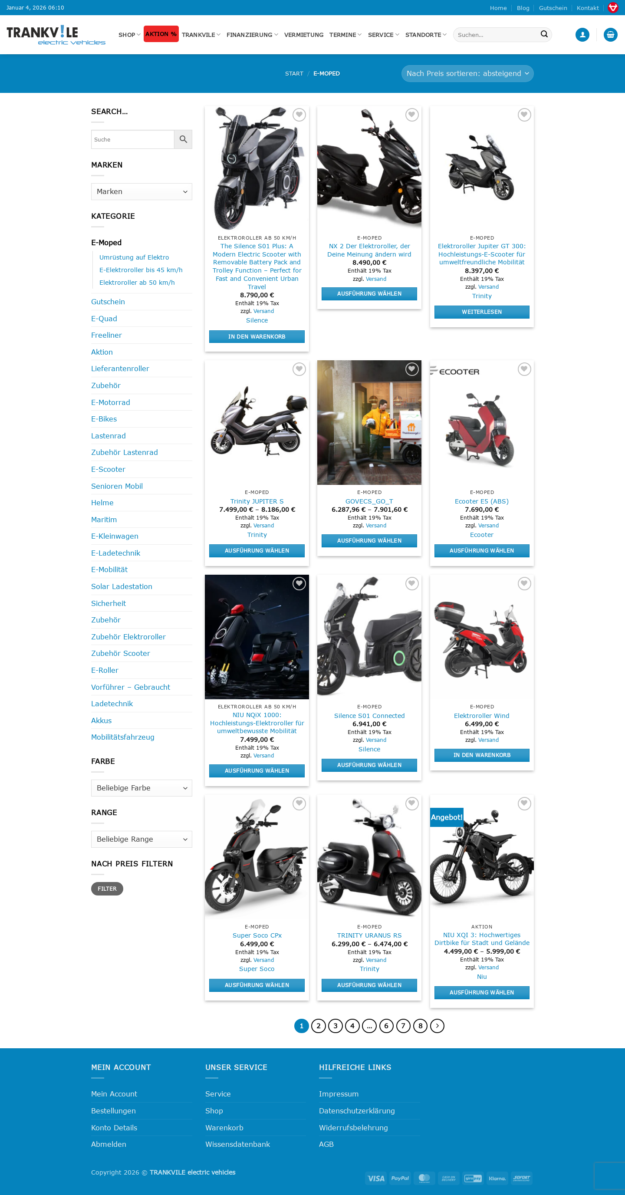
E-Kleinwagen (114, 536)
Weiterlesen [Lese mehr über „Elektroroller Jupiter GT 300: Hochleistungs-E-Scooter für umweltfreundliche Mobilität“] (482, 312)
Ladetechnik (112, 703)
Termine (345, 34)
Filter (107, 889)
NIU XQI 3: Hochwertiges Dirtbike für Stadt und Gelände (482, 939)
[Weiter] (437, 1026)
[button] (582, 35)
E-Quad (104, 318)
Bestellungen (113, 1110)
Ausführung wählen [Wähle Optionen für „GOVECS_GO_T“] (369, 540)
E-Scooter (108, 469)
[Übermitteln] (544, 34)
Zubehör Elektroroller (128, 636)
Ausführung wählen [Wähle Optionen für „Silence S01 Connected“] (369, 765)
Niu (482, 976)
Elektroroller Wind (482, 715)
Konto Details (114, 1127)
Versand (263, 311)
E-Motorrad (110, 402)
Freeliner (106, 335)
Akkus (101, 720)
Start (294, 73)
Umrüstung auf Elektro (134, 257)
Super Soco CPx (257, 935)
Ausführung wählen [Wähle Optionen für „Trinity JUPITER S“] (257, 550)
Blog (523, 7)
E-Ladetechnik (115, 553)
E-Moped (106, 242)
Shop (129, 34)
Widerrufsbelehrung (353, 1127)
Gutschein (553, 7)
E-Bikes (104, 419)
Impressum (339, 1094)
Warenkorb (224, 1127)
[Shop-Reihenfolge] (467, 73)
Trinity (482, 296)
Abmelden (108, 1144)
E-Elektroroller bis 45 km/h (141, 269)
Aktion (102, 352)
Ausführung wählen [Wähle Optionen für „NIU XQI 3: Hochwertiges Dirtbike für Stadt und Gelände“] (482, 992)
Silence (257, 320)
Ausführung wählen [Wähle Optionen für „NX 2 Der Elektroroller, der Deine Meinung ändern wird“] (369, 293)
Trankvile (201, 34)
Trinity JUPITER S (257, 501)
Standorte (426, 34)
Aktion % (161, 33)
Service (383, 34)
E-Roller (104, 670)
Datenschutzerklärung (357, 1110)
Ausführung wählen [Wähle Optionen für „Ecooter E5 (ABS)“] (482, 550)
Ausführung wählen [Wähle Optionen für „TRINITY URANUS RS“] (369, 985)
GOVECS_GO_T (369, 501)
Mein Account (114, 1094)
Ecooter (481, 534)
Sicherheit (108, 603)
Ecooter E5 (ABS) (482, 501)
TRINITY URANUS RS (369, 935)
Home (498, 7)
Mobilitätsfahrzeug (123, 737)
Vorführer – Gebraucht (130, 687)
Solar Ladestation (121, 586)
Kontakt (588, 7)
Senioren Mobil (117, 486)
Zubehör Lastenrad (124, 452)
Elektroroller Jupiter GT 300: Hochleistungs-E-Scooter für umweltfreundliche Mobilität (482, 254)
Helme (102, 502)
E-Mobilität (109, 569)
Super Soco (257, 968)
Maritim (104, 519)
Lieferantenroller (120, 368)
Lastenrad (108, 435)
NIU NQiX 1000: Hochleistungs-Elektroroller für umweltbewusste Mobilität (257, 722)
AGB (326, 1144)
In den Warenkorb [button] (257, 336)
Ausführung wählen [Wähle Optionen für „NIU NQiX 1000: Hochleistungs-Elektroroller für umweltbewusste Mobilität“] (257, 770)
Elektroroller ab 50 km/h (137, 282)
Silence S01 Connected (369, 715)
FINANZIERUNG (252, 34)
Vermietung (304, 34)
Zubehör (106, 385)
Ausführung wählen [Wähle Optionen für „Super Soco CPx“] (257, 985)
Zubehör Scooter (120, 653)
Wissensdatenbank (237, 1144)
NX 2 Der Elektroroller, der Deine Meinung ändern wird (369, 250)
